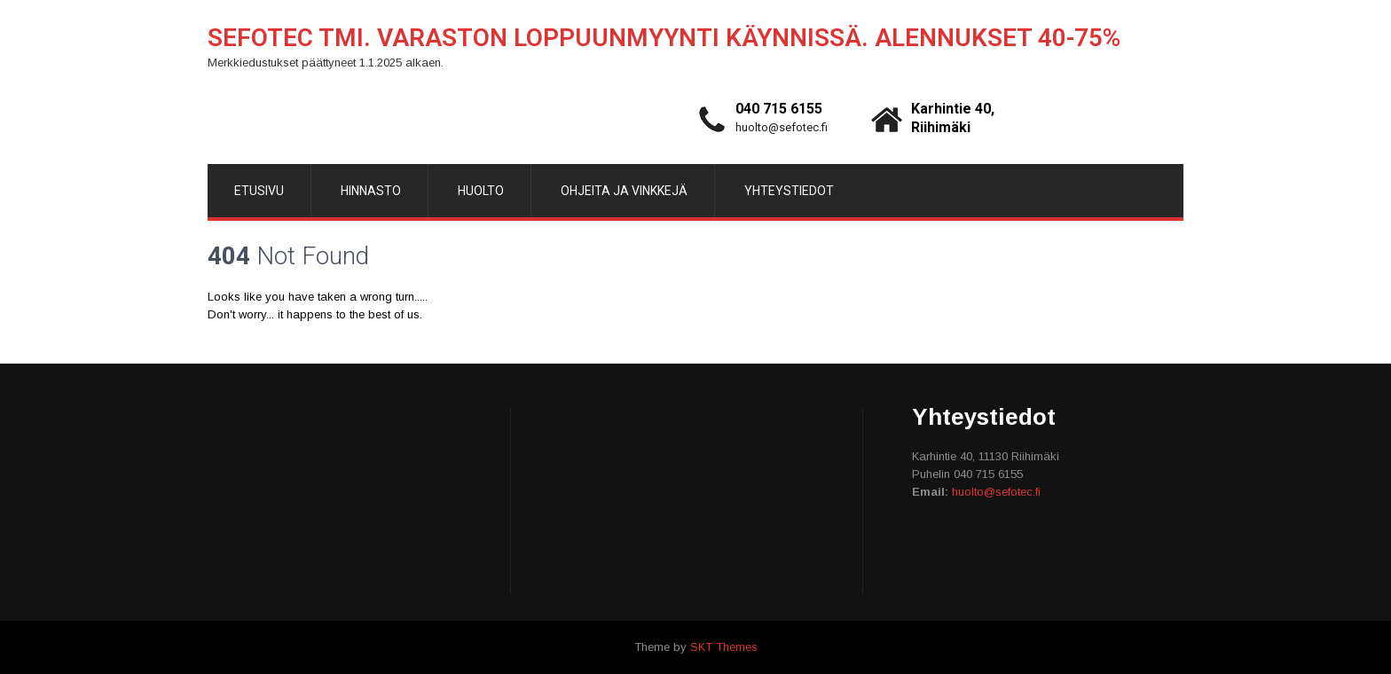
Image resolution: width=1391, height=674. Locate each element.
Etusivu (259, 191)
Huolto (481, 191)
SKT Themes (724, 647)
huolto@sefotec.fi (781, 127)
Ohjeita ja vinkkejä (624, 191)
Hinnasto (371, 191)
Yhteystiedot (789, 191)
